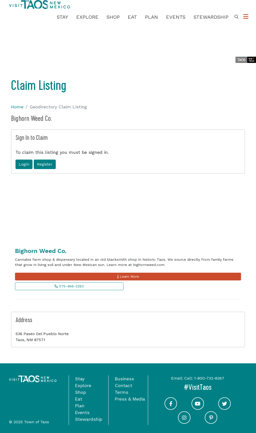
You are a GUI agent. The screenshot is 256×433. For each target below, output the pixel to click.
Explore (87, 17)
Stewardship (211, 17)
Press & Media (130, 399)
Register (44, 164)
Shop (113, 17)
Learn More (128, 276)
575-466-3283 (69, 286)
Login (24, 164)
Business (124, 378)
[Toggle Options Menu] (246, 16)
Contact (123, 385)
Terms (121, 392)
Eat (132, 17)
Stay (62, 17)
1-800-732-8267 (209, 378)
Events (176, 17)
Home (17, 106)
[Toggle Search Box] (236, 17)
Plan (151, 17)
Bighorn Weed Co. (40, 250)
